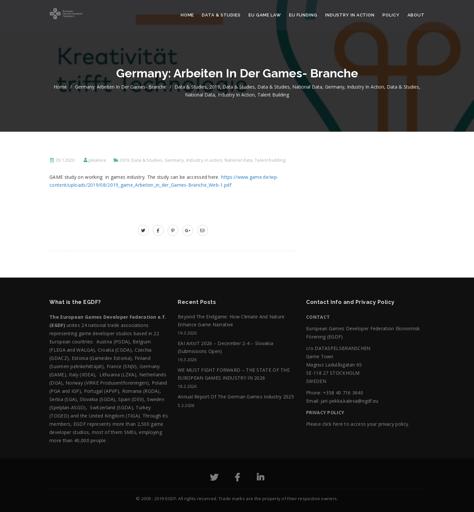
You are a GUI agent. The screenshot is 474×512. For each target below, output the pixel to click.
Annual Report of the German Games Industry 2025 (236, 396)
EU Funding (303, 15)
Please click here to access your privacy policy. (357, 424)
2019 (214, 87)
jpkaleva (97, 160)
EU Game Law (265, 15)
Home (187, 15)
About (416, 15)
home (60, 87)
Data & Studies (221, 15)
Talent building (273, 95)
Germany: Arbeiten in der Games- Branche (120, 87)
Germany (334, 87)
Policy (390, 15)
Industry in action (350, 15)
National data (307, 87)
